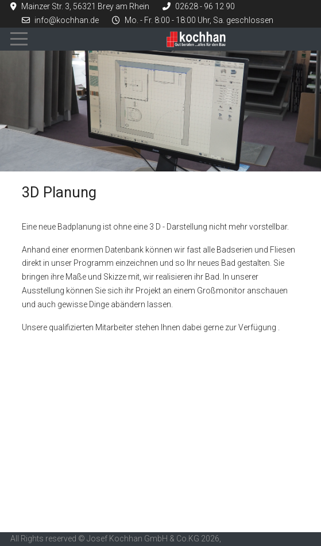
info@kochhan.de (66, 20)
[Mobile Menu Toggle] (19, 39)
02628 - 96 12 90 (205, 6)
